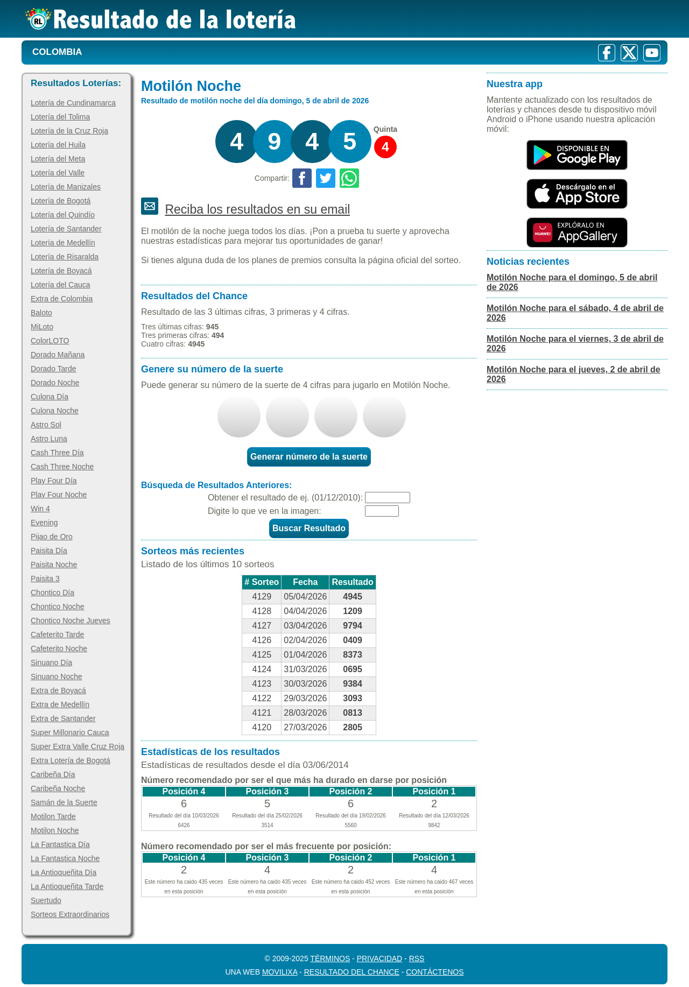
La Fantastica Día (60, 844)
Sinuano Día (51, 662)
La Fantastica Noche (65, 858)
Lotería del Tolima (60, 116)
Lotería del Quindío (63, 214)
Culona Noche (55, 410)
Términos (330, 958)
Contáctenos (434, 972)
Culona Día (49, 396)
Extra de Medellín (60, 704)
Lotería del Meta (58, 158)
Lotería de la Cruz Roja (69, 130)
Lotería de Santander (66, 228)
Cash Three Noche (62, 466)
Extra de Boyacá (58, 690)
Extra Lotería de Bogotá (70, 760)
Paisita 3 (45, 578)
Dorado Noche (55, 382)
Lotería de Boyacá (61, 270)
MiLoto (42, 326)
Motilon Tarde (53, 816)
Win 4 (40, 508)
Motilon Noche (55, 830)
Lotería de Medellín (63, 242)
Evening (44, 522)
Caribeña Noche (58, 788)
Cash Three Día (57, 452)
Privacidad (380, 958)
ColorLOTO (50, 340)
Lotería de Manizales (66, 186)
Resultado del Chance (351, 972)
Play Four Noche (59, 494)
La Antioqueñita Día (63, 872)
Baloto (41, 312)
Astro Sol (46, 424)
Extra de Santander (63, 718)
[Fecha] (387, 497)
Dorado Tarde (53, 368)
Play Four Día (54, 480)
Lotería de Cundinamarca (73, 102)
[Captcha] (382, 511)
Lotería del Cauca (60, 284)
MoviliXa (279, 972)
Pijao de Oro (52, 536)
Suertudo (46, 900)
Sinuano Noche (56, 676)
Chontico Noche (58, 606)
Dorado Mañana (58, 354)
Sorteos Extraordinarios (70, 914)
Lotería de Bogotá (60, 200)
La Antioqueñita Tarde (67, 886)
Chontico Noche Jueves (70, 620)
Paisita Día (49, 550)
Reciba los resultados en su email (257, 209)
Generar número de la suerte (309, 456)
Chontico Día (52, 592)
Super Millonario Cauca (70, 732)
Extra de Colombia (62, 298)
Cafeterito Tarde (57, 634)
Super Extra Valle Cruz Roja (77, 746)
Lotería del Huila (58, 144)
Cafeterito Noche (59, 648)
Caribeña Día (53, 774)
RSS (417, 958)
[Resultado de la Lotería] (160, 19)
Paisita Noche (54, 564)
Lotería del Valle (58, 172)
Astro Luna (49, 438)
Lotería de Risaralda (65, 256)
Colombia (57, 52)
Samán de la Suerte (64, 802)
